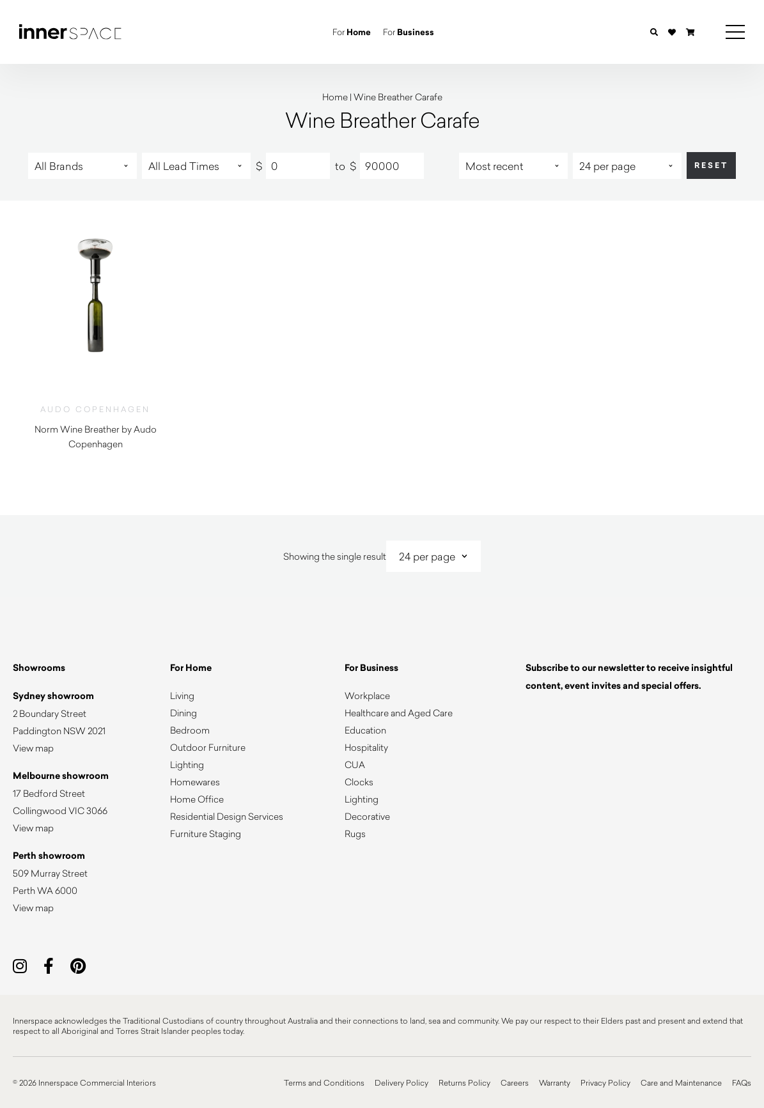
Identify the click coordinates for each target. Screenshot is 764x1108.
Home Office (197, 799)
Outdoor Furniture (208, 747)
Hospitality (366, 747)
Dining (183, 713)
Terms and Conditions (324, 1082)
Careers (515, 1082)
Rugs (355, 833)
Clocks (359, 782)
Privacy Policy (605, 1082)
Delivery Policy (401, 1082)
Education (365, 730)
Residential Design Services (226, 816)
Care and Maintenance (681, 1082)
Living (182, 695)
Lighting (187, 764)
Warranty (554, 1082)
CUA (355, 764)
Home (335, 97)
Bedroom (190, 730)
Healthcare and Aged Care (399, 713)
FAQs (741, 1082)
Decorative (367, 816)
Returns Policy (464, 1082)
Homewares (195, 782)
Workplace (367, 695)
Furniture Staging (205, 833)
